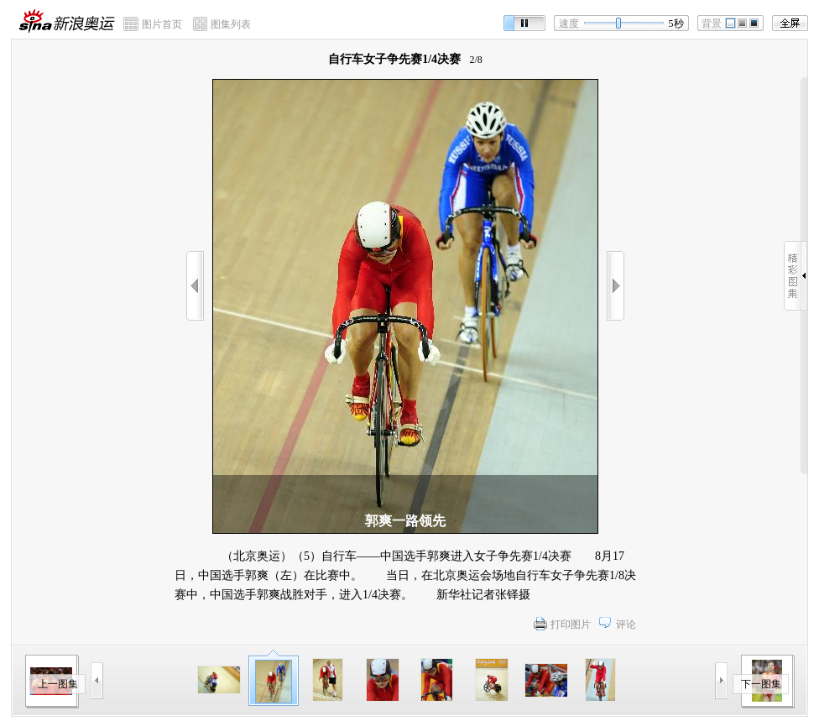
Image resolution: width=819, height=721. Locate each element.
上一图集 (58, 684)
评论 (626, 624)
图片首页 (162, 24)
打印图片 (570, 624)
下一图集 (761, 684)
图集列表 (231, 24)
